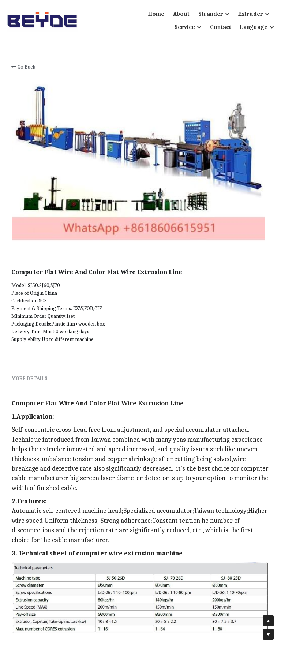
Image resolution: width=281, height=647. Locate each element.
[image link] (42, 20)
